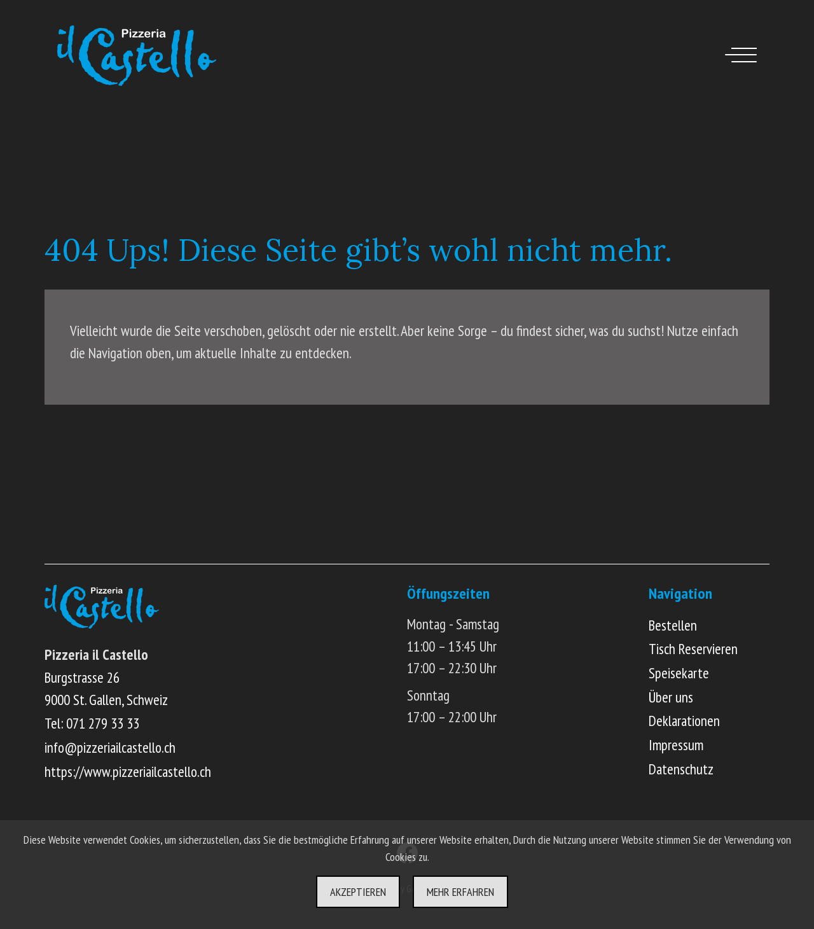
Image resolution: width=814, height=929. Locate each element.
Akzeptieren (358, 891)
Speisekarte (679, 673)
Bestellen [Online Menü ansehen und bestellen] (673, 625)
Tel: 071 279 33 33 (92, 723)
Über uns (671, 697)
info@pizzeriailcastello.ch (110, 747)
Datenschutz (681, 769)
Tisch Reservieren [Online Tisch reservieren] (693, 648)
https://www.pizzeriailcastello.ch (128, 771)
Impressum (676, 745)
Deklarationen (684, 720)
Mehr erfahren (460, 891)
